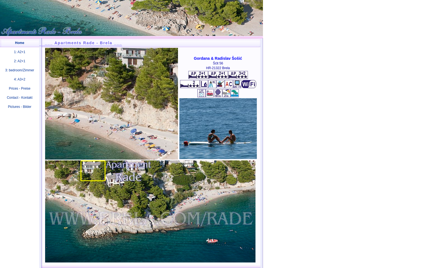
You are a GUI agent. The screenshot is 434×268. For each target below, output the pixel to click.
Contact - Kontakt (20, 98)
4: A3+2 (19, 79)
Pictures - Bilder (20, 107)
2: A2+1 (19, 61)
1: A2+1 (19, 52)
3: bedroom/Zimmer (19, 70)
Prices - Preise (19, 88)
